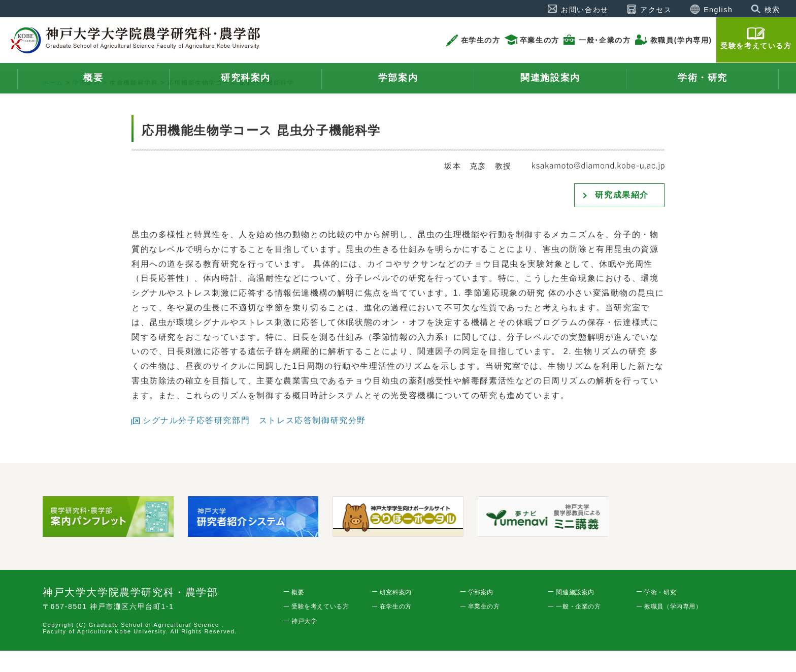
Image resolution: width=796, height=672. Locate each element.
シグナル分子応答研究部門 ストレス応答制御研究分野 (254, 441)
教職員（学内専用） (673, 628)
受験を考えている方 (755, 46)
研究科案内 (396, 613)
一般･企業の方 (605, 40)
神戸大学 (304, 643)
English (718, 10)
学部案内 (86, 104)
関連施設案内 (575, 613)
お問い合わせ (585, 10)
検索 (772, 10)
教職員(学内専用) (681, 40)
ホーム (53, 104)
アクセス (656, 10)
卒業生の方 (539, 40)
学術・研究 (660, 613)
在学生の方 (481, 40)
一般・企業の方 (578, 628)
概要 (297, 613)
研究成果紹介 (622, 216)
